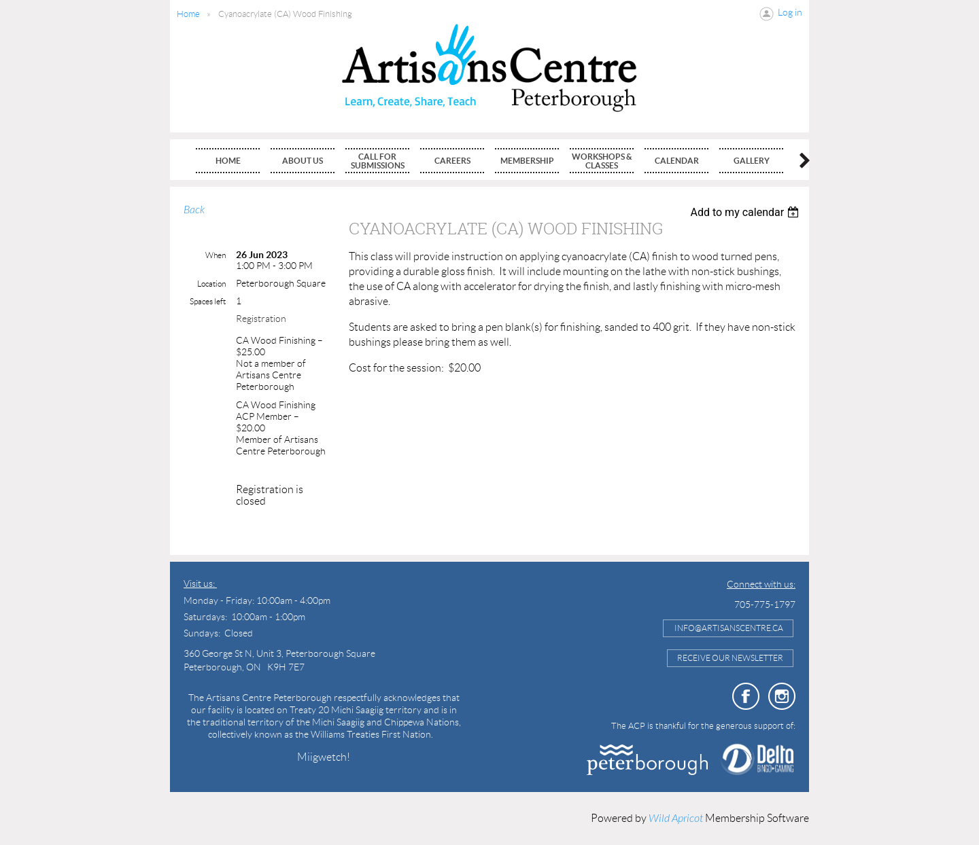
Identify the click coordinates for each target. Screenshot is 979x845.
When (215, 255)
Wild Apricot (676, 818)
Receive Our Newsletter (730, 657)
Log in (790, 12)
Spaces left (208, 301)
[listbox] (746, 212)
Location (211, 283)
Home (188, 14)
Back (194, 210)
